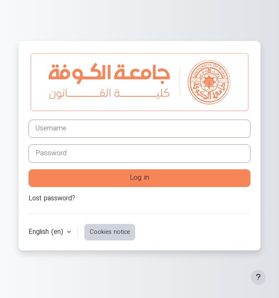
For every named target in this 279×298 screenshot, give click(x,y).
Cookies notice (110, 232)
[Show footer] (258, 277)
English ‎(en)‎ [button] (47, 232)
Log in (139, 178)
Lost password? (52, 199)
